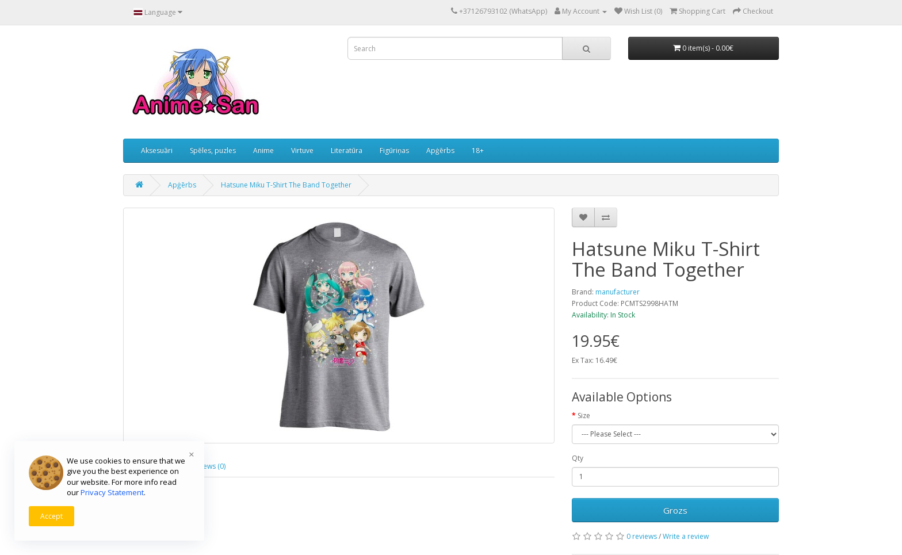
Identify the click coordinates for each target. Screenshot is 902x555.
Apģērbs (440, 150)
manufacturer (617, 292)
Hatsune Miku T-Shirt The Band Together (286, 185)
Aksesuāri (157, 150)
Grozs (675, 510)
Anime (263, 150)
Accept (51, 516)
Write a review (686, 536)
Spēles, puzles (213, 150)
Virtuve (302, 150)
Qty (577, 458)
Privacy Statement (112, 492)
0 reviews (641, 536)
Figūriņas (394, 150)
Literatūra (346, 150)
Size (584, 415)
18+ (478, 150)
